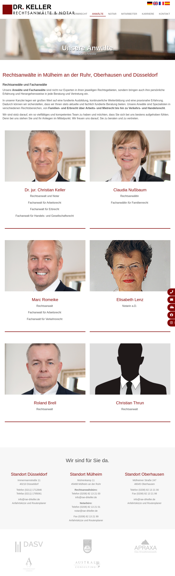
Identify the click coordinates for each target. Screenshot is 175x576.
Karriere (148, 13)
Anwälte (98, 13)
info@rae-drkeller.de (29, 499)
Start (40, 13)
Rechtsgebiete (59, 13)
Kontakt (164, 13)
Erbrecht (80, 13)
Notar (112, 13)
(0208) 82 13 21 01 (90, 507)
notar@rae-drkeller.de (86, 510)
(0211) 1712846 (33, 489)
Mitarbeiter (129, 13)
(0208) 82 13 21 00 (90, 493)
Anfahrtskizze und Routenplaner (29, 503)
